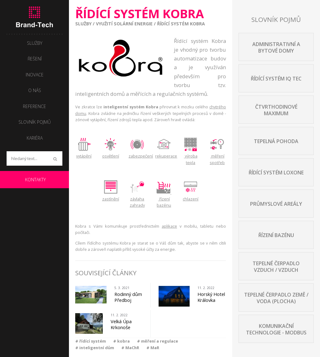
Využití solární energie (124, 24)
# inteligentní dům (94, 347)
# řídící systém (90, 341)
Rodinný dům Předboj (128, 297)
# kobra (121, 341)
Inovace (35, 75)
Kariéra (35, 138)
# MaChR (130, 347)
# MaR (152, 347)
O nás (34, 90)
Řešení (35, 59)
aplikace (169, 226)
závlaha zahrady (137, 198)
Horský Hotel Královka (211, 297)
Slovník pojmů (34, 122)
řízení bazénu (163, 198)
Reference (34, 106)
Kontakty (35, 180)
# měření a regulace (157, 341)
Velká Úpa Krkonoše (121, 324)
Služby (83, 24)
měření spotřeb (217, 156)
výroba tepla (190, 156)
